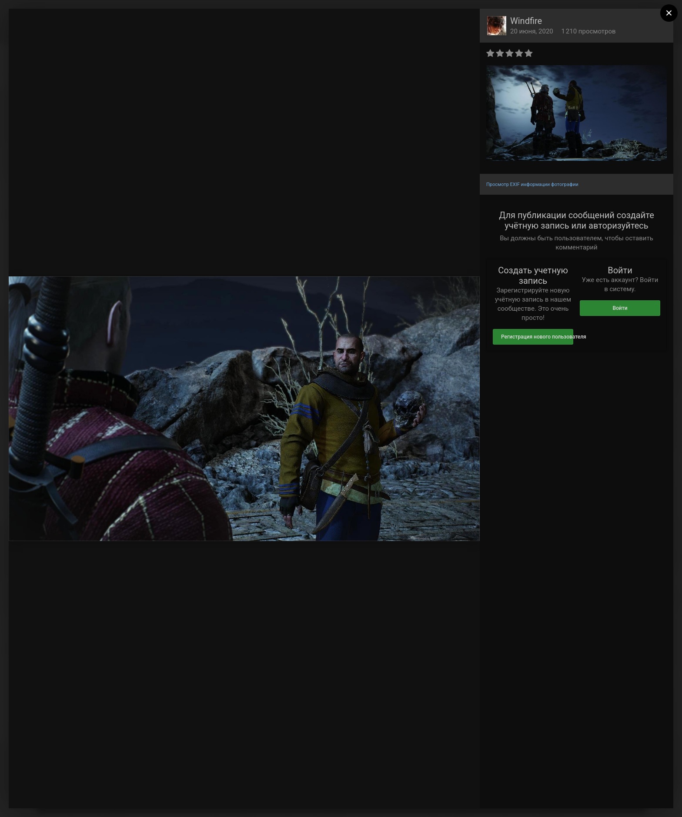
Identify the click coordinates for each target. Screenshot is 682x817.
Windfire (526, 21)
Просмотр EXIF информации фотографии (532, 184)
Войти (619, 308)
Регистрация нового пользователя (537, 337)
